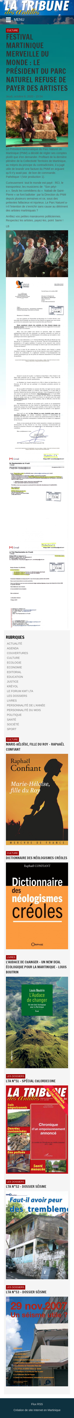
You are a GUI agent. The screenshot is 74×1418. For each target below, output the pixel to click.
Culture (12, 30)
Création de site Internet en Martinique (36, 1410)
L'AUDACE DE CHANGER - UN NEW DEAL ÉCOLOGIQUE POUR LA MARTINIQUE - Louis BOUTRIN (36, 967)
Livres (11, 957)
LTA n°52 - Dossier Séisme (26, 1186)
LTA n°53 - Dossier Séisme (26, 1291)
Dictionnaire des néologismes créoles (36, 857)
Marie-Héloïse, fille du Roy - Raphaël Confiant (35, 747)
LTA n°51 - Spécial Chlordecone (30, 1080)
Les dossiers (15, 1076)
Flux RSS (37, 1404)
